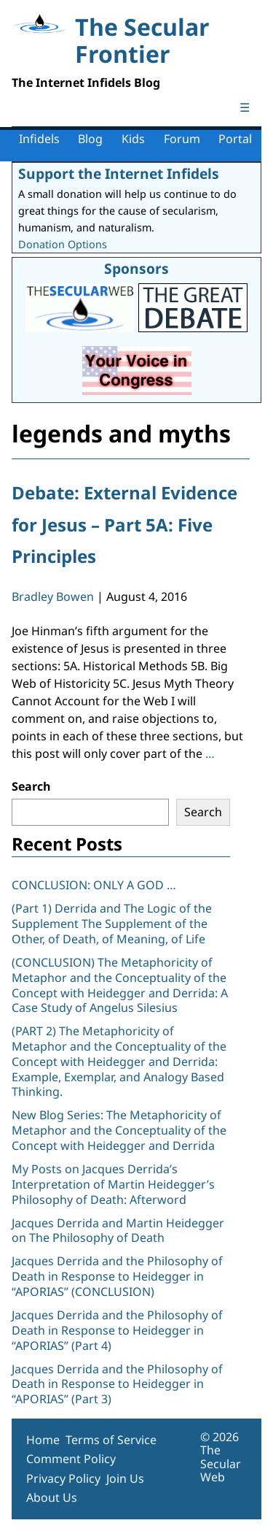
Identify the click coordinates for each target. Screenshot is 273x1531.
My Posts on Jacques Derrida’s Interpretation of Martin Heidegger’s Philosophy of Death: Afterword (113, 1184)
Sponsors (136, 268)
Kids (133, 139)
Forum (182, 139)
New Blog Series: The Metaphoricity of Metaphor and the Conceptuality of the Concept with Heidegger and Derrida (119, 1130)
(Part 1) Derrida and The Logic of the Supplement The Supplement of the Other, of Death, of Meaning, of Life (112, 923)
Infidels (39, 139)
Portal (235, 139)
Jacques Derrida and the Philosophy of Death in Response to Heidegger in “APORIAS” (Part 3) (117, 1384)
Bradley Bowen (53, 596)
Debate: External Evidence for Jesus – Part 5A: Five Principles (124, 523)
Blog (90, 139)
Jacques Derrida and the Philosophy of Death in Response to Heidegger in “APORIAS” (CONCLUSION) (117, 1276)
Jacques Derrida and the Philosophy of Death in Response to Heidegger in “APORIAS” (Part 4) (117, 1330)
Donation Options (62, 244)
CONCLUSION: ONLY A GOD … (94, 885)
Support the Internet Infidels (118, 173)
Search (31, 786)
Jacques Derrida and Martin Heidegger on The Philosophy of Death (118, 1230)
